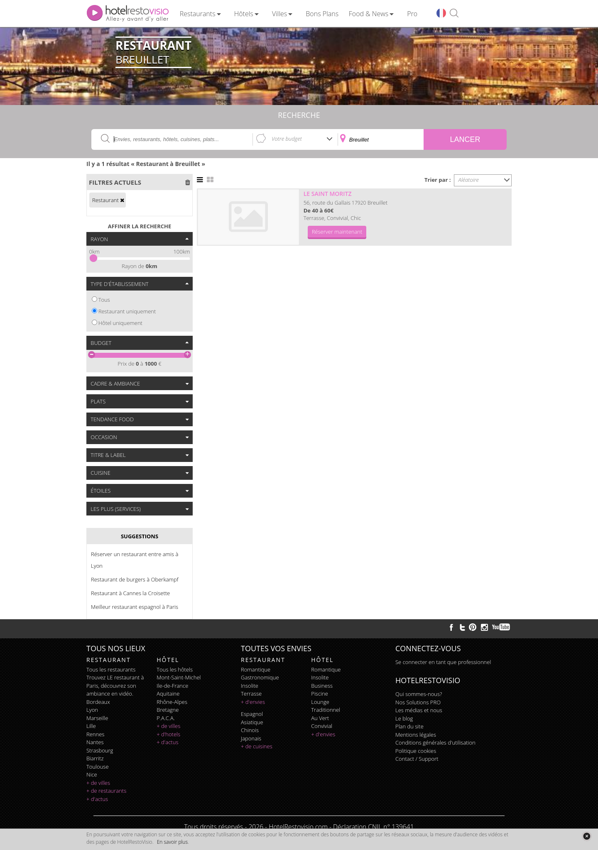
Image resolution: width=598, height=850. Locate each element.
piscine (319, 693)
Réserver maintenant (337, 231)
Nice (91, 774)
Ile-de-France (172, 685)
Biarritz (94, 758)
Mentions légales (415, 734)
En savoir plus (172, 841)
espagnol (252, 714)
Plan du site (409, 726)
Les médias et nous (418, 710)
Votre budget (287, 138)
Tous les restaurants (110, 669)
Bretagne (168, 709)
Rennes (95, 734)
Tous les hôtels (175, 669)
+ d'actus (97, 799)
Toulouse (97, 766)
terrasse (251, 693)
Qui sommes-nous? (418, 694)
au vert (320, 718)
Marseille (97, 718)
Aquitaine (168, 693)
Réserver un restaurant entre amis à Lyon (134, 559)
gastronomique (260, 677)
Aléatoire (468, 179)
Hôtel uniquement (120, 323)
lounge (320, 702)
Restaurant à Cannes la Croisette (130, 593)
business (322, 685)
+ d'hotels (168, 734)
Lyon (92, 709)
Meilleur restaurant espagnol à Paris (134, 607)
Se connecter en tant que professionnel (443, 662)
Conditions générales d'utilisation (435, 742)
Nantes (94, 742)
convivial (321, 726)
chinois (250, 730)
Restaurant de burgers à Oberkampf (135, 579)
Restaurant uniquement (127, 311)
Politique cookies (415, 751)
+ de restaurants (106, 790)
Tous (104, 299)
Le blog (404, 718)
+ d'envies (253, 702)
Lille (91, 726)
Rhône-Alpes (172, 702)
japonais (251, 738)
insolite (249, 685)
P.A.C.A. (166, 718)
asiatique (252, 722)
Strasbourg (99, 750)
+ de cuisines (256, 746)
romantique (255, 669)
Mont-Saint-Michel (179, 677)
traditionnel (325, 709)
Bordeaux (98, 702)
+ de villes (98, 782)
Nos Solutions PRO (418, 702)
